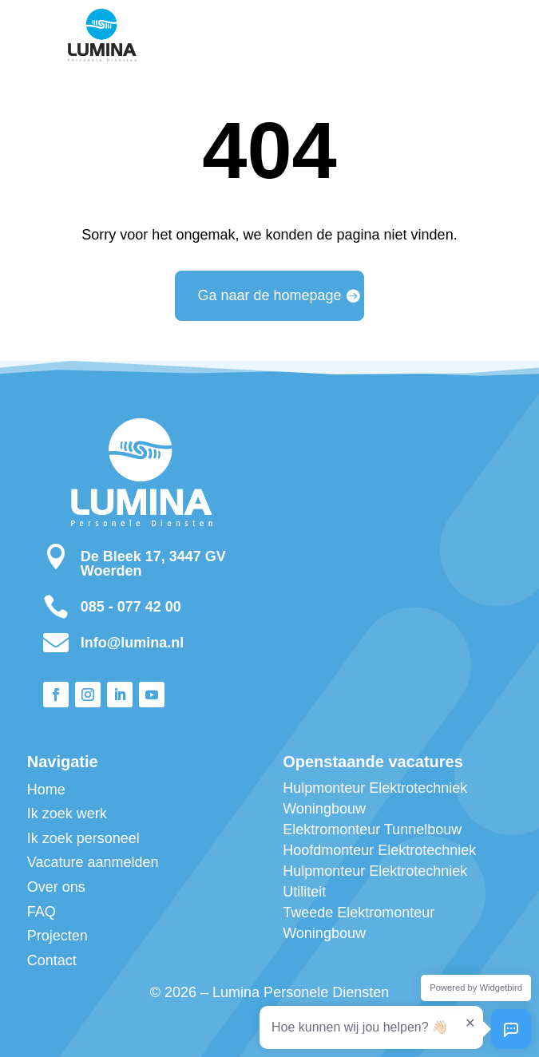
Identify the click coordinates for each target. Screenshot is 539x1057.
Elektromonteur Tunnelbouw (372, 829)
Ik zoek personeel (83, 838)
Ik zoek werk (67, 813)
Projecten (57, 936)
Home (46, 790)
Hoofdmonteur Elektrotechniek (379, 850)
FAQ (41, 912)
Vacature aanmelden (93, 862)
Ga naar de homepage (269, 295)
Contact (52, 960)
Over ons (56, 887)
